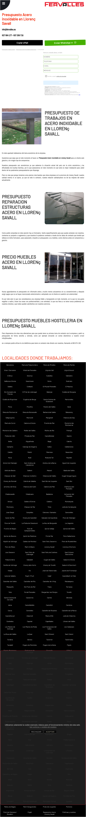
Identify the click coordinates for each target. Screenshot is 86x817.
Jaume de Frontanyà (69, 571)
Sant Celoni (69, 634)
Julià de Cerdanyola (69, 507)
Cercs (10, 611)
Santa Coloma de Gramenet (49, 400)
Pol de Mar (49, 536)
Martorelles (69, 399)
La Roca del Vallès (10, 634)
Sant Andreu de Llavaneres (29, 464)
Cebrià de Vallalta (30, 481)
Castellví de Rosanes (49, 611)
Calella (10, 452)
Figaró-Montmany (10, 650)
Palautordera (10, 560)
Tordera (10, 640)
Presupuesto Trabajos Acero (8, 49)
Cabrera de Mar (49, 487)
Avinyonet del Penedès (69, 495)
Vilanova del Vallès (49, 476)
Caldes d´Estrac (29, 501)
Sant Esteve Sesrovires (69, 553)
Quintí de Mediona (29, 536)
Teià (10, 592)
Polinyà (69, 430)
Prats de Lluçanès (49, 807)
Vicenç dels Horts (29, 565)
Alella (10, 441)
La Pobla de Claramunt (30, 523)
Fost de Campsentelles (29, 530)
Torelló (69, 592)
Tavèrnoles (69, 640)
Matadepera (69, 581)
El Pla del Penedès (49, 387)
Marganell (49, 418)
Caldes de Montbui (29, 541)
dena (10, 605)
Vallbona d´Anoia (10, 381)
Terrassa (69, 587)
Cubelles (49, 376)
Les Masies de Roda (30, 627)
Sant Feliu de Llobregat (29, 553)
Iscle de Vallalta (10, 576)
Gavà (69, 407)
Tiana (49, 587)
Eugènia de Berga (29, 399)
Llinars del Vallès (69, 621)
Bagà (49, 441)
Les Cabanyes (69, 627)
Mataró (49, 470)
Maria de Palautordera (30, 365)
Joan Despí (10, 512)
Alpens (69, 436)
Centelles (29, 611)
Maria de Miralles (49, 365)
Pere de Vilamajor (69, 518)
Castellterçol (10, 616)
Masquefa (10, 587)
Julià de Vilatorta (69, 616)
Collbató (30, 387)
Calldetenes (69, 447)
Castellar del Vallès (10, 581)
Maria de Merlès (69, 365)
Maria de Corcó (10, 423)
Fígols (69, 645)
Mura (10, 458)
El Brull (69, 650)
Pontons (69, 807)
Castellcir (49, 605)
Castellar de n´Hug (49, 581)
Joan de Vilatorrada (49, 571)
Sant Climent (49, 634)
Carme (49, 598)
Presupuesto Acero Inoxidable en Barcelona (26, 49)
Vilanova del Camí (29, 487)
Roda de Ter (49, 458)
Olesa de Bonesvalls (30, 412)
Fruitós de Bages (10, 529)
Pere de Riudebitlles (69, 541)
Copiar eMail (22, 42)
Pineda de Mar (30, 436)
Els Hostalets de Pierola (10, 393)
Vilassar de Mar (29, 507)
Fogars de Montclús (30, 645)
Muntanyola (69, 501)
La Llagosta (69, 523)
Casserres (29, 598)
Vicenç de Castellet (30, 518)
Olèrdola (69, 598)
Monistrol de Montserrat (69, 424)
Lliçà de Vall (49, 370)
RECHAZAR (36, 732)
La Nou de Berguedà (49, 523)
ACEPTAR (50, 732)
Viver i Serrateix (10, 370)
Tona (49, 507)
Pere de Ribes (10, 547)
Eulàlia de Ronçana (69, 392)
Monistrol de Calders (10, 430)
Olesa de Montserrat (10, 412)
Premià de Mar (49, 423)
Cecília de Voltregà (10, 565)
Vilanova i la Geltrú (29, 476)
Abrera (29, 640)
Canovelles (69, 512)
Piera (10, 407)
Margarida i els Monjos (49, 592)
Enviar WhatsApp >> (65, 42)
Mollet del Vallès (29, 430)
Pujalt (30, 812)
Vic (30, 571)
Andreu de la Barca (49, 463)
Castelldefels (29, 605)
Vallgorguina (10, 418)
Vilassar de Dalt (10, 476)
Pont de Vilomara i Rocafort (10, 813)
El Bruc (10, 376)
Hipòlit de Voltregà (10, 541)
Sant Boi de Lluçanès (49, 481)
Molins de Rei (49, 430)
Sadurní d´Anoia (69, 560)
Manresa (49, 452)
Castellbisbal (49, 436)
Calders (49, 501)
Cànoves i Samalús (49, 512)
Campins (10, 447)
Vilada (10, 571)
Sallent (29, 470)
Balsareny (69, 412)
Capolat (29, 621)
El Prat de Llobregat (30, 392)
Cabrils (69, 441)
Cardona (69, 605)
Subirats (69, 381)
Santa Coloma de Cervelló (10, 599)
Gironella (49, 650)
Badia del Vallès (69, 470)
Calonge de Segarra (30, 447)
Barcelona (10, 365)
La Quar (29, 634)
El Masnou (69, 387)
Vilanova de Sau (69, 418)
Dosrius (30, 376)
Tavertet (49, 640)
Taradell (10, 645)
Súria (49, 381)
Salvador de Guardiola (49, 518)
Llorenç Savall (49, 547)
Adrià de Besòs (10, 470)
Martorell (30, 418)
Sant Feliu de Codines (49, 552)
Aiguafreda (30, 441)
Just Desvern (10, 552)
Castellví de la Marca (69, 611)
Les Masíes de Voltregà (10, 628)
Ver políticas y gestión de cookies (43, 727)
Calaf (49, 576)
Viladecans (30, 494)
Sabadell (30, 560)
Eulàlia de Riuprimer (10, 399)
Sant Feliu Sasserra (49, 541)
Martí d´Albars (30, 547)
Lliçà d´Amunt (69, 370)
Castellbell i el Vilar (69, 576)
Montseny (10, 507)
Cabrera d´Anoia (29, 423)
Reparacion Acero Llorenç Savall (49, 813)
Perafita (30, 407)
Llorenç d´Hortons (69, 547)
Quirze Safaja (49, 529)
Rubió (30, 452)
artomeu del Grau (10, 487)
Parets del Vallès (49, 407)
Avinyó (10, 501)
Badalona (49, 494)
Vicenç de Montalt (10, 481)
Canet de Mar (10, 518)
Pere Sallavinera (69, 536)
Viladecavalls (10, 494)
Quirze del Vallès (69, 529)
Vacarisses (30, 381)
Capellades (49, 621)
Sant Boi (69, 481)
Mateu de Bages (10, 807)
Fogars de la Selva (49, 645)
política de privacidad (61, 76)
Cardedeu (10, 621)
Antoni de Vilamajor (10, 463)
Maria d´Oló (49, 616)
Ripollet (69, 458)
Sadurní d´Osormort (69, 565)
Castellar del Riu (30, 581)
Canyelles (29, 512)
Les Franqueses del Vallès (49, 628)
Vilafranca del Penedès (69, 488)
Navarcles (69, 452)
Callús (49, 447)
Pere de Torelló (10, 523)
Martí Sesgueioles (29, 807)
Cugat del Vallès (49, 560)
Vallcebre (69, 376)
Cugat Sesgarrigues (69, 476)
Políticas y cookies (69, 812)
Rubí (29, 458)
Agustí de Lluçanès (69, 463)
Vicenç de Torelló (49, 565)
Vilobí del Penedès (29, 370)
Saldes (10, 387)
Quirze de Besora (10, 536)
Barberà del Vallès (49, 412)
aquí (79, 94)
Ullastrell (30, 616)
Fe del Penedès (29, 592)
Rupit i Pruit (29, 576)
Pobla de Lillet (10, 436)
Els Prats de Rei (29, 587)
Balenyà (49, 392)
